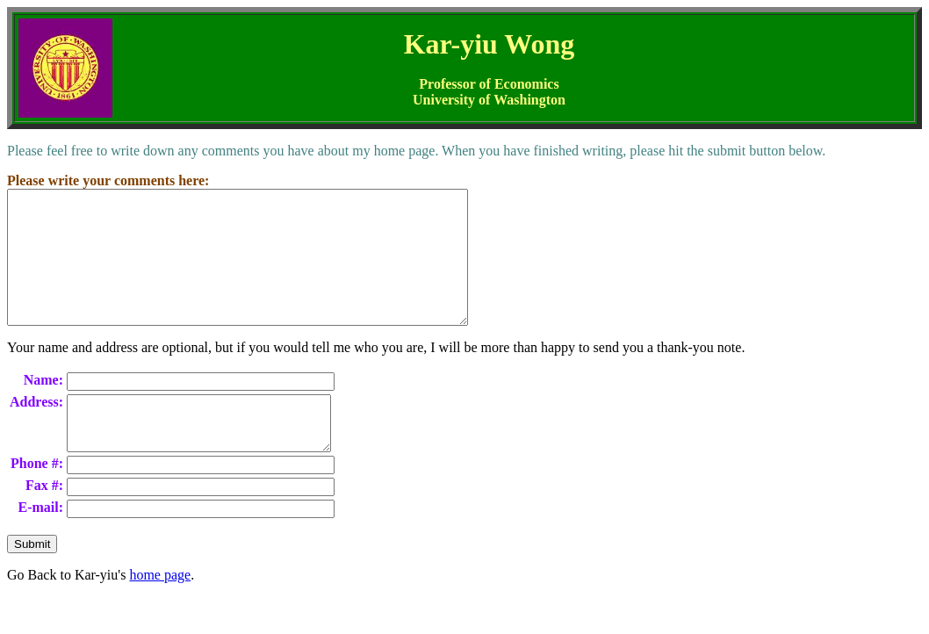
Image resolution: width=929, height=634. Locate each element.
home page (160, 611)
